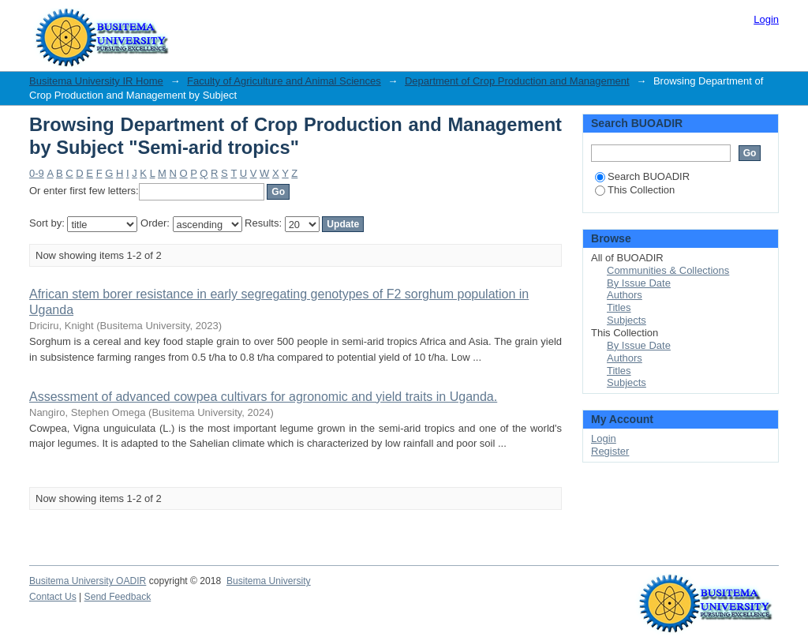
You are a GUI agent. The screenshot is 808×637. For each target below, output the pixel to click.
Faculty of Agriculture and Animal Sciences (284, 81)
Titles (619, 307)
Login (766, 19)
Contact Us (53, 596)
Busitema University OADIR (87, 580)
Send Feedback (118, 596)
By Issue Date (639, 283)
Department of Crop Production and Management (517, 81)
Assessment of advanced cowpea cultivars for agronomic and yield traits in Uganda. (263, 396)
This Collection (635, 190)
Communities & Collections (668, 270)
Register (610, 451)
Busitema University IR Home (96, 81)
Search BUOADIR (642, 176)
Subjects (626, 320)
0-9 (36, 173)
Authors (624, 295)
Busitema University (268, 580)
